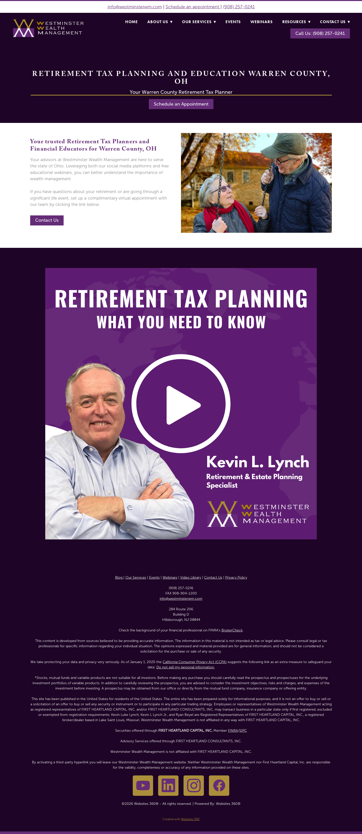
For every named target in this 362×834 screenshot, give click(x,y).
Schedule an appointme (190, 6)
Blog (119, 577)
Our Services (199, 21)
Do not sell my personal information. (185, 667)
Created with (181, 819)
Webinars (261, 21)
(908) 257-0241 (239, 6)
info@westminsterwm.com (135, 6)
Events (233, 21)
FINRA (233, 730)
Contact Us (335, 21)
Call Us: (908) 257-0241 (320, 33)
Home (131, 21)
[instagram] (194, 785)
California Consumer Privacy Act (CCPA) (195, 662)
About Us (159, 21)
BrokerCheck (232, 630)
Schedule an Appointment (181, 104)
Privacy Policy (236, 577)
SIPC (243, 730)
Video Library (190, 577)
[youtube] (143, 785)
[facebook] (219, 785)
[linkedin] (168, 785)
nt (217, 6)
